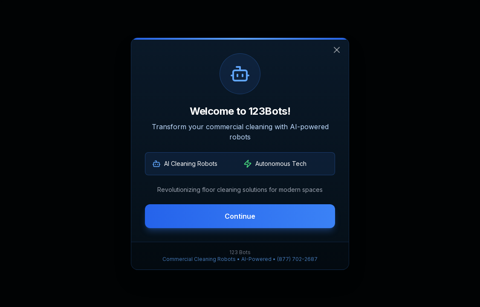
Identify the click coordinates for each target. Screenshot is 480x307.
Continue (240, 216)
